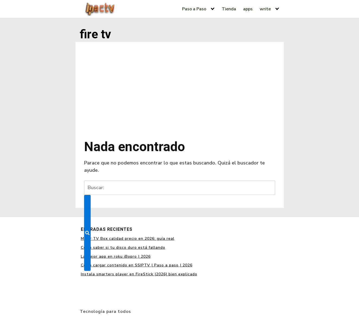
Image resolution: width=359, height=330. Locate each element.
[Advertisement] (179, 87)
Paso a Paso (194, 9)
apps (248, 9)
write (265, 9)
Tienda (229, 9)
